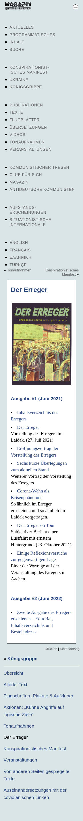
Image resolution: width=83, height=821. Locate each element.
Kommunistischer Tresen (39, 167)
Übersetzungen (28, 127)
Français (20, 250)
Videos (17, 134)
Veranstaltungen (31, 149)
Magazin (19, 182)
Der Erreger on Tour (36, 525)
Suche (17, 49)
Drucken (51, 649)
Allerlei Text (15, 684)
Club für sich (26, 175)
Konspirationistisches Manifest (35, 748)
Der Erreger (28, 427)
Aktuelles (22, 27)
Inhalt (17, 42)
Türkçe (18, 265)
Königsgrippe (26, 87)
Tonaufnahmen (27, 142)
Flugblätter (25, 120)
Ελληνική (20, 257)
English (19, 242)
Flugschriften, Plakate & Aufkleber (38, 695)
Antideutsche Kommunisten (42, 189)
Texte (16, 112)
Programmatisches (32, 35)
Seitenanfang (69, 649)
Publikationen (26, 105)
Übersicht (13, 673)
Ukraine (19, 80)
